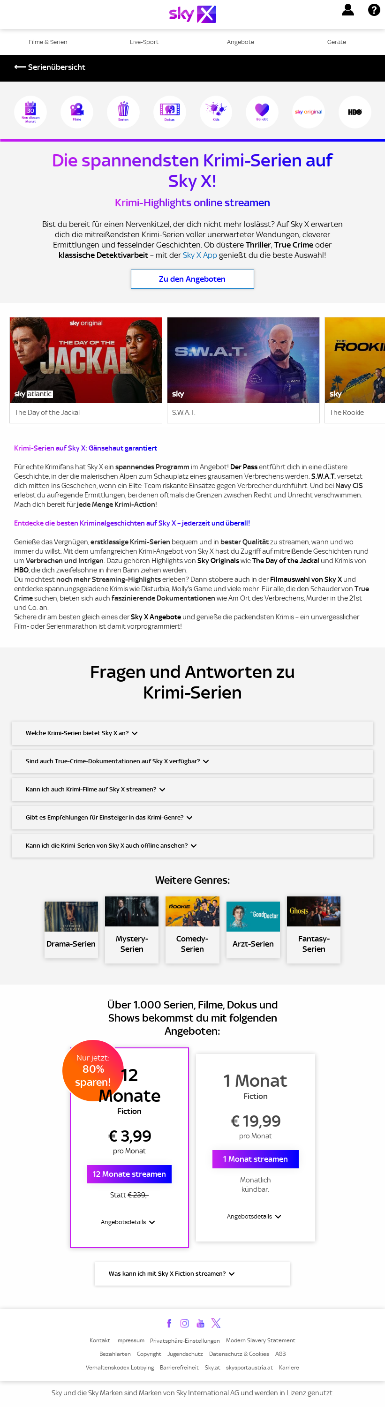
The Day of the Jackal (285, 561)
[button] (348, 10)
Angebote (240, 41)
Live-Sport (144, 41)
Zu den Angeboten (192, 279)
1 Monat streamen (255, 1159)
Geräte (336, 41)
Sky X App (200, 255)
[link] (86, 372)
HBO (21, 570)
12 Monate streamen (129, 1174)
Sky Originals (218, 561)
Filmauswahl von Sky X (306, 579)
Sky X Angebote (156, 617)
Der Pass (243, 467)
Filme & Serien (48, 41)
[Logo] (192, 14)
